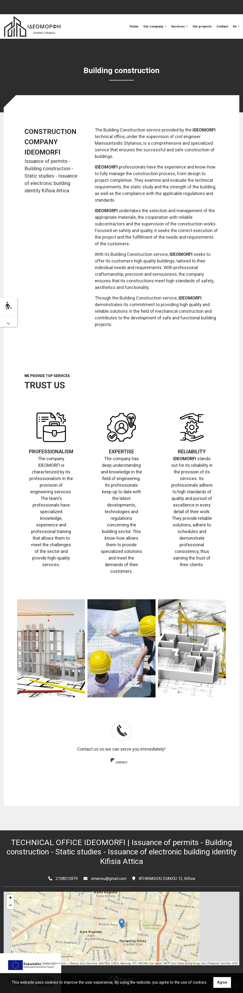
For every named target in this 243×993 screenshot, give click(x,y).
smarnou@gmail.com (108, 878)
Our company (153, 26)
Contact (222, 26)
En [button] (235, 26)
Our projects (202, 26)
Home (134, 26)
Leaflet (46, 963)
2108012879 (67, 878)
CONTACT (122, 762)
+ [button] (10, 898)
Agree (222, 982)
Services (178, 26)
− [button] (10, 905)
